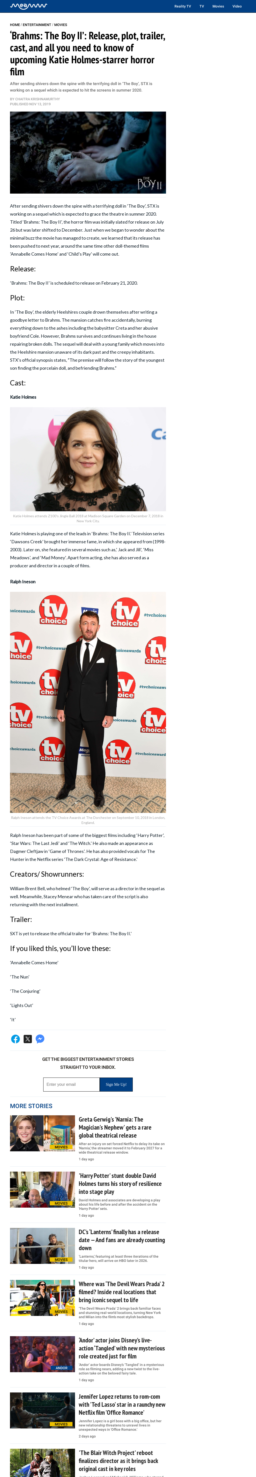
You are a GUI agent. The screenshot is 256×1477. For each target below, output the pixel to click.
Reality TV (182, 6)
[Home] (29, 6)
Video (237, 6)
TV (202, 6)
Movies (218, 6)
